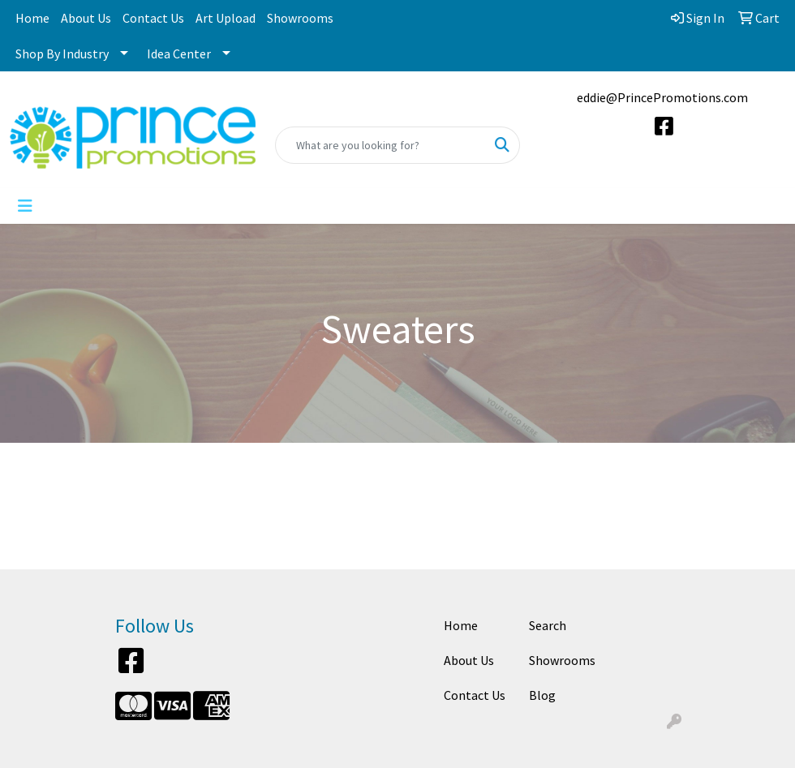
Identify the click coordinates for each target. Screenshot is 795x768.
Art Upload (226, 18)
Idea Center (179, 53)
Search (547, 625)
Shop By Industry (62, 53)
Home (32, 18)
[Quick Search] (381, 145)
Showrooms (300, 18)
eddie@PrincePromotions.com (662, 97)
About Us (86, 18)
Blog (542, 695)
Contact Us (153, 18)
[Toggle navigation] (25, 206)
